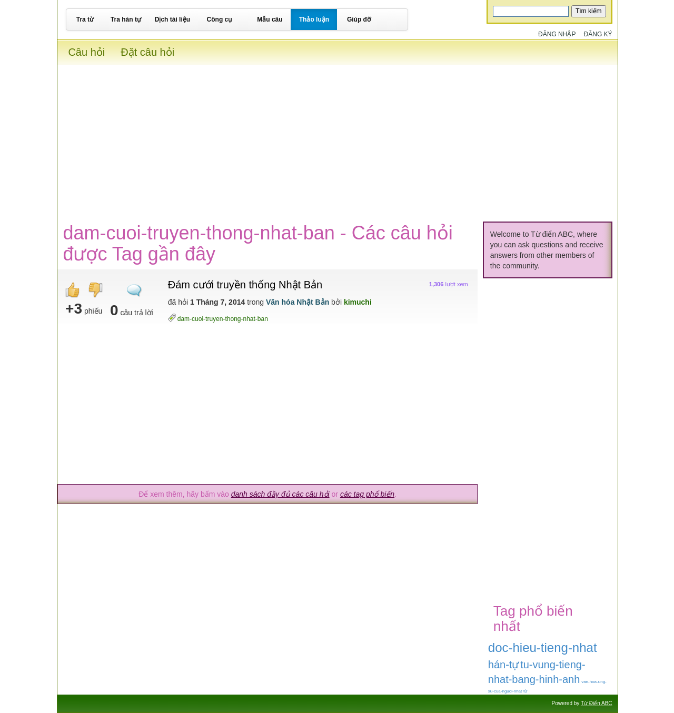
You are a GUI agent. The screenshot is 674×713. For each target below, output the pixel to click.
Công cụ (219, 19)
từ (525, 691)
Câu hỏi (86, 52)
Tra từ (85, 19)
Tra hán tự (126, 19)
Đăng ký (598, 34)
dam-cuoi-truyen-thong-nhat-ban (222, 318)
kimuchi (358, 302)
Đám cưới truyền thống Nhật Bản (245, 284)
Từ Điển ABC (596, 703)
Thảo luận (314, 19)
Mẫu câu (269, 19)
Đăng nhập (557, 34)
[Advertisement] (337, 138)
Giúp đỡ (359, 19)
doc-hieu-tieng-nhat (542, 647)
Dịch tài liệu (172, 19)
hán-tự (503, 664)
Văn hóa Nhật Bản (297, 302)
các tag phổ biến (367, 494)
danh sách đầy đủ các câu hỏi (280, 494)
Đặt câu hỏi (147, 52)
